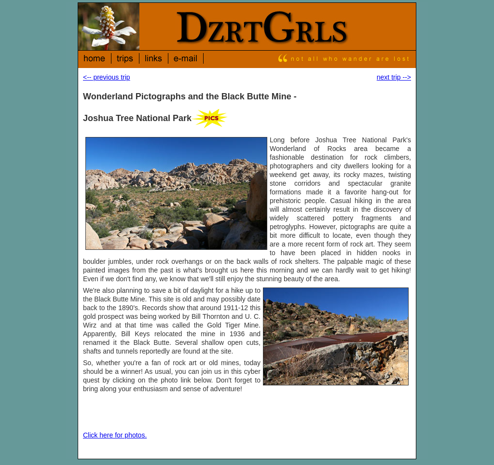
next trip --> (394, 77)
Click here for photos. (115, 435)
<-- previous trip (106, 77)
